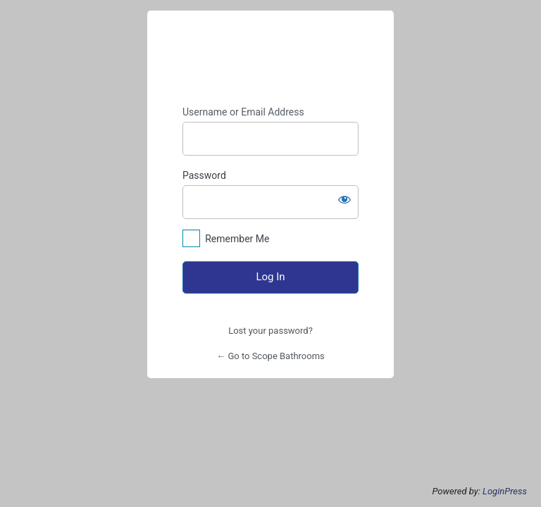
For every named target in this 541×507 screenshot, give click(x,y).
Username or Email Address (243, 112)
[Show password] (344, 199)
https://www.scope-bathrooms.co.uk (270, 58)
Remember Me (237, 238)
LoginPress (505, 491)
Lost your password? (270, 330)
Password (204, 175)
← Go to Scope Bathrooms (270, 356)
